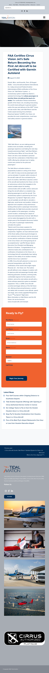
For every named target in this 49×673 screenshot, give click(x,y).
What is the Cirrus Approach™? (35, 455)
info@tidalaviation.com (30, 2)
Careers (38, 5)
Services (9, 357)
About (10, 5)
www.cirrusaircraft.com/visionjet (18, 302)
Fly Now (9, 496)
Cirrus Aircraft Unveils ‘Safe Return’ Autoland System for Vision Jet (24, 450)
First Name (12, 320)
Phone (10, 347)
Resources (33, 5)
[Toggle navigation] (44, 17)
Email (10, 338)
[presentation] (19, 370)
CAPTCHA (9, 365)
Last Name (12, 329)
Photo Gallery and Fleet (24, 5)
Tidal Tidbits (15, 5)
